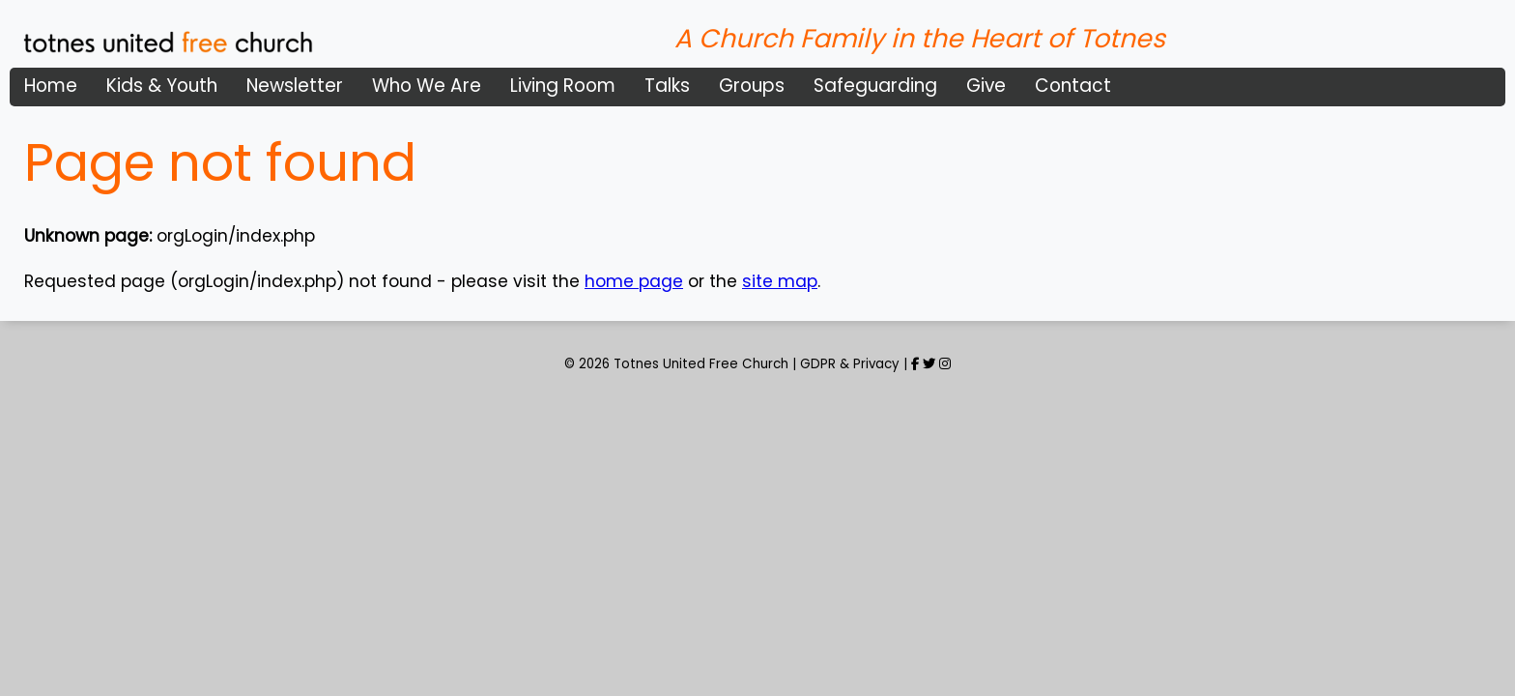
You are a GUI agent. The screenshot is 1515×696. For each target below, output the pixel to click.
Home (51, 85)
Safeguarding (875, 85)
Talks (667, 85)
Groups (751, 85)
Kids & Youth (162, 85)
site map (779, 281)
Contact (1073, 85)
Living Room (563, 85)
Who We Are (426, 85)
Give (986, 85)
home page (634, 281)
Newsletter (294, 85)
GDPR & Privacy (850, 364)
